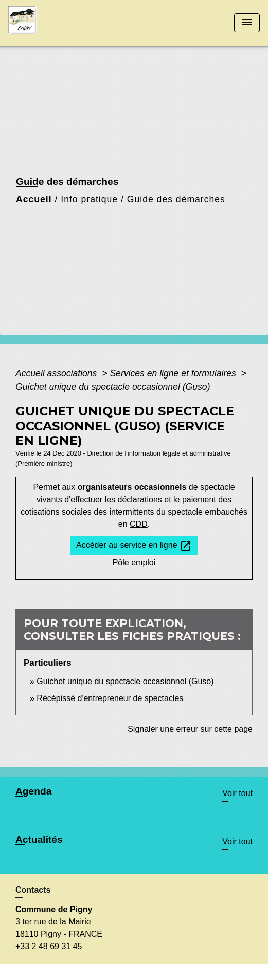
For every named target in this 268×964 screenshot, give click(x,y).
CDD (139, 524)
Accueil (34, 199)
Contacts (32, 889)
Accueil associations (57, 373)
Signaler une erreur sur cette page (190, 729)
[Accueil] (46, 23)
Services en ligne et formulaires (174, 373)
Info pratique (89, 199)
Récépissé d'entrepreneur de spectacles (110, 698)
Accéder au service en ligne (134, 546)
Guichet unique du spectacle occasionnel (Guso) (112, 387)
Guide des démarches (176, 199)
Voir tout (237, 793)
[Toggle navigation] (247, 22)
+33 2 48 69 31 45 (48, 946)
